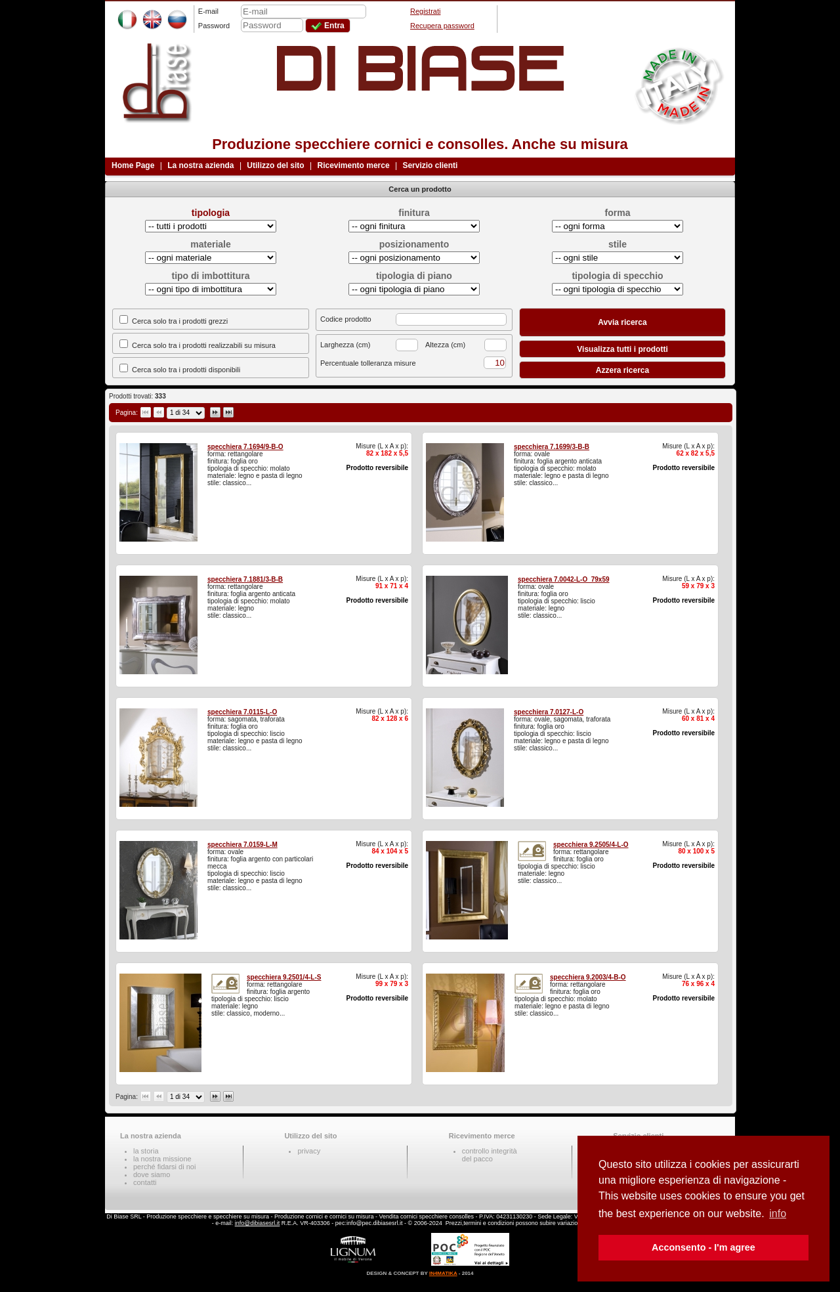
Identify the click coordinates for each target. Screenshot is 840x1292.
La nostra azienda (200, 165)
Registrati (425, 11)
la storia (146, 1151)
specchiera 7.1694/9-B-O (245, 446)
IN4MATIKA (443, 1273)
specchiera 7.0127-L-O (548, 712)
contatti (144, 1182)
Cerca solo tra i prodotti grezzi (180, 321)
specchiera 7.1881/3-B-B (245, 579)
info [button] (777, 1213)
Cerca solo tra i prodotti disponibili (186, 370)
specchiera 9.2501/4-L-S (284, 977)
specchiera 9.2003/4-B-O (588, 977)
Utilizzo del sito (275, 165)
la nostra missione (162, 1159)
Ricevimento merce (354, 165)
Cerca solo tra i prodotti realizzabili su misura (204, 345)
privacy (308, 1151)
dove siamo (151, 1174)
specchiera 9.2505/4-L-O (591, 844)
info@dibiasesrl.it (257, 1223)
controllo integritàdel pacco (489, 1155)
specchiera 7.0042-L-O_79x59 (564, 579)
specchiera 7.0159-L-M (242, 844)
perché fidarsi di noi (164, 1167)
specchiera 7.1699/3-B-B (551, 446)
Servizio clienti (429, 165)
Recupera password (442, 26)
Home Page (133, 165)
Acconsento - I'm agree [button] (703, 1247)
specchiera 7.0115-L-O (242, 712)
